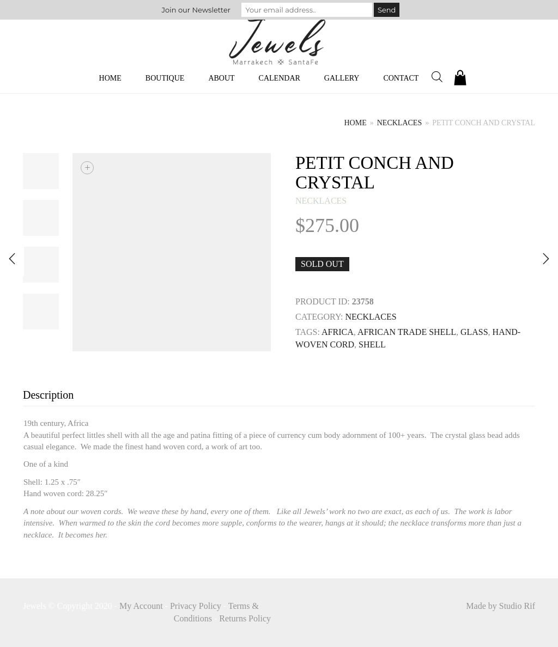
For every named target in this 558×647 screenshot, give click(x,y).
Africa (338, 332)
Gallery (342, 78)
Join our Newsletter (196, 9)
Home (110, 78)
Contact (400, 78)
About (221, 78)
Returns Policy (245, 618)
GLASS (474, 332)
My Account (141, 606)
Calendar (279, 78)
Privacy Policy (195, 606)
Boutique (165, 78)
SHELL (372, 344)
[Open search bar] (437, 76)
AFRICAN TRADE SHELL (406, 332)
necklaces (399, 123)
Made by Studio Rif (500, 606)
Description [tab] (48, 395)
